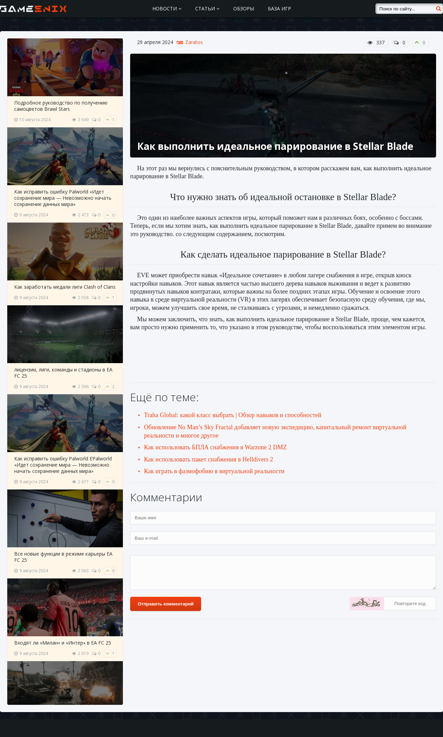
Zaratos (194, 42)
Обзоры (243, 8)
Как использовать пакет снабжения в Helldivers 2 (208, 459)
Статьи (207, 8)
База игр (279, 8)
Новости (166, 8)
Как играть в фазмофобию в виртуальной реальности (214, 471)
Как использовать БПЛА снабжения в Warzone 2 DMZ (215, 447)
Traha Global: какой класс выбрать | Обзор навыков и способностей (233, 415)
